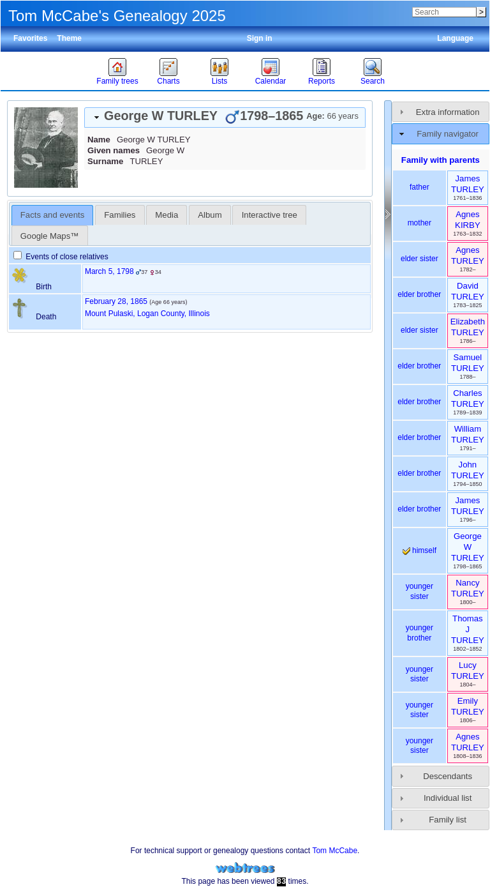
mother (419, 222)
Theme (69, 38)
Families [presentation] (119, 215)
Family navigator (448, 134)
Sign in (259, 38)
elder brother (419, 294)
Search (372, 81)
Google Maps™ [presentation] (49, 236)
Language (455, 38)
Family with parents (440, 160)
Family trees (117, 81)
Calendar (270, 81)
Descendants (447, 776)
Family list (447, 819)
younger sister (419, 591)
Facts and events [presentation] (52, 215)
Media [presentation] (166, 215)
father (419, 187)
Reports (321, 81)
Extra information (448, 112)
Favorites (30, 38)
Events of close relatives (60, 256)
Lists (220, 81)
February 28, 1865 (116, 301)
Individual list (448, 798)
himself (419, 550)
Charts (168, 81)
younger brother (419, 632)
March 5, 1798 (109, 271)
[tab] (225, 117)
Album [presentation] (209, 215)
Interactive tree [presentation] (269, 215)
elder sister (419, 258)
